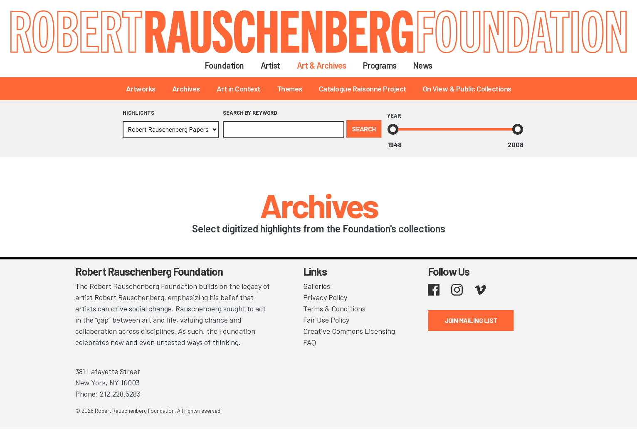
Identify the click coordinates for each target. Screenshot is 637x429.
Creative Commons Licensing (349, 330)
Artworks (141, 88)
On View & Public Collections (467, 88)
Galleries (316, 286)
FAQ (309, 342)
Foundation (224, 65)
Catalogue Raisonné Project (362, 88)
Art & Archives (321, 65)
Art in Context (238, 88)
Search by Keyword (250, 112)
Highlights (138, 112)
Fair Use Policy (326, 319)
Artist (270, 65)
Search (451, 65)
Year (394, 115)
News (422, 65)
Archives (186, 88)
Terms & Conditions (334, 308)
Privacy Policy (325, 297)
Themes (289, 88)
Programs (380, 65)
